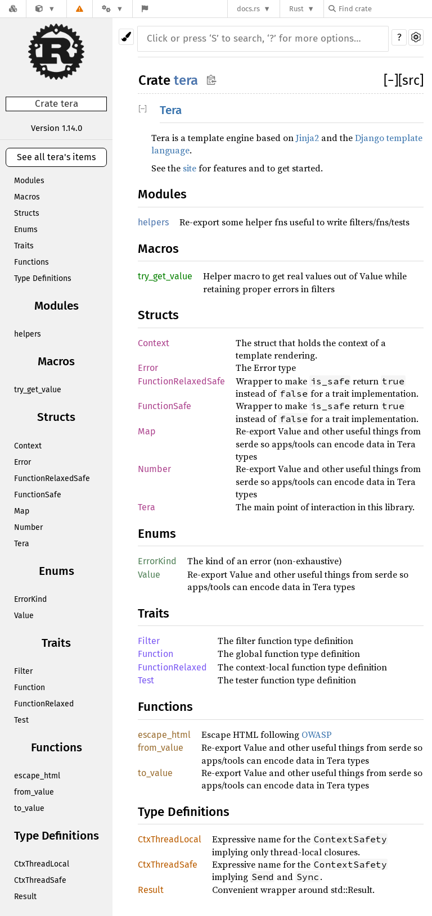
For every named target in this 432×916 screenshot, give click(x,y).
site (189, 168)
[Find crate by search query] (385, 8)
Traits (24, 246)
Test (21, 720)
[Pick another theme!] (126, 37)
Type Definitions (42, 278)
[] (391, 80)
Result (25, 896)
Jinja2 (307, 137)
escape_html (37, 776)
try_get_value (37, 389)
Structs (26, 213)
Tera (21, 543)
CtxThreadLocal (41, 864)
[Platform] (112, 8)
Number (28, 527)
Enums (26, 229)
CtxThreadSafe (40, 880)
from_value (34, 792)
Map (21, 511)
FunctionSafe (37, 495)
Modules (29, 180)
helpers (27, 334)
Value (24, 615)
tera (186, 80)
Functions (31, 262)
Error (22, 462)
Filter (23, 671)
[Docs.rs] (13, 8)
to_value (29, 808)
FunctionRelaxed (44, 704)
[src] (411, 80)
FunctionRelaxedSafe (52, 478)
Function (29, 687)
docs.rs (248, 8)
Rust (296, 8)
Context (28, 446)
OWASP (317, 734)
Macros (27, 197)
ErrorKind (30, 599)
